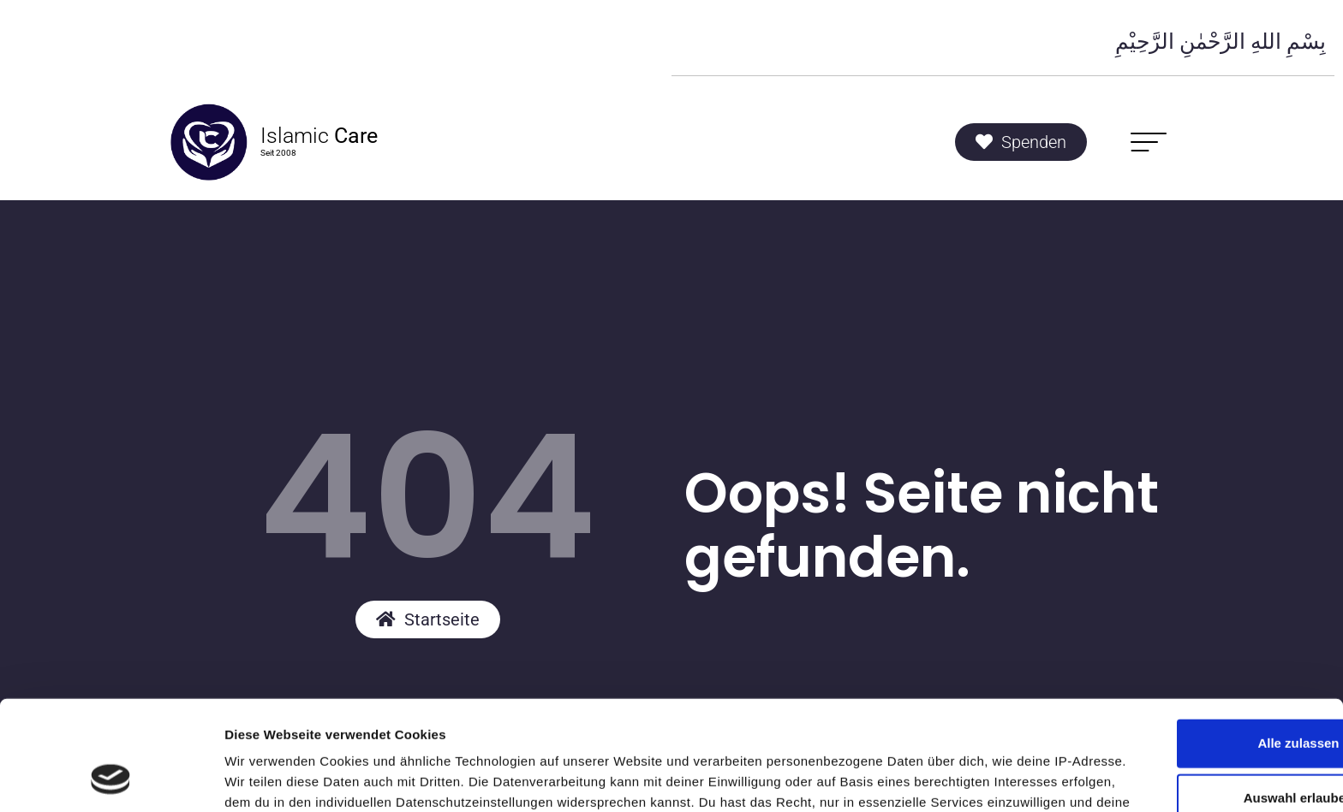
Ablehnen (1200, 732)
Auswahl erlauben (1200, 677)
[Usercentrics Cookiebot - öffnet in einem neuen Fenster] (111, 778)
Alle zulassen (1199, 622)
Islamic (319, 135)
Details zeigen (911, 778)
